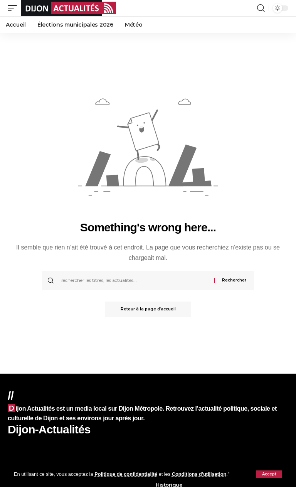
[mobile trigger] (14, 8)
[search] (261, 8)
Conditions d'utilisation (199, 474)
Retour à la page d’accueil (148, 309)
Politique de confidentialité (125, 474)
